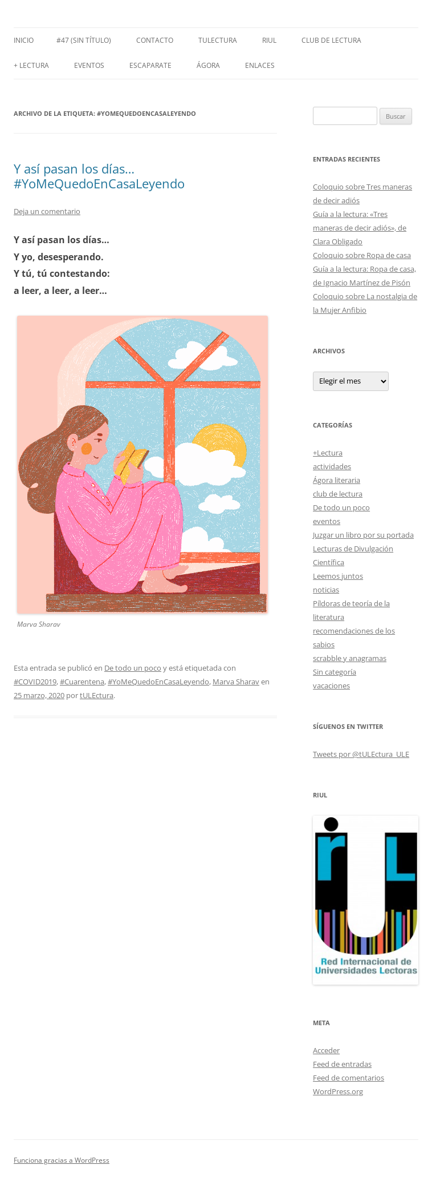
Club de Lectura (331, 40)
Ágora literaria (336, 480)
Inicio (24, 40)
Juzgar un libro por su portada (363, 535)
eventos (326, 521)
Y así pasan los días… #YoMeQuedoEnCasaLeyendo (99, 176)
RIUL (269, 40)
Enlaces (260, 65)
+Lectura (328, 453)
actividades (332, 466)
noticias (326, 590)
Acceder (326, 1050)
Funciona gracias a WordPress (61, 1160)
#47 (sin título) (83, 40)
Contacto (154, 40)
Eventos (89, 65)
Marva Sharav (236, 681)
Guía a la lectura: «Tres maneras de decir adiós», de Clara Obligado (359, 228)
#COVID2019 (35, 681)
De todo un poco (132, 668)
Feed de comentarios (348, 1078)
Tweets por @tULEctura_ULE (361, 754)
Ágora (208, 65)
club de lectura (337, 494)
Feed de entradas (342, 1064)
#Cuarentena (82, 681)
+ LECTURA (31, 65)
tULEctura (217, 40)
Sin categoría (334, 672)
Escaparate (150, 65)
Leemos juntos (338, 576)
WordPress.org (338, 1091)
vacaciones (331, 685)
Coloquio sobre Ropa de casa (362, 255)
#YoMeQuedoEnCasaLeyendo (158, 681)
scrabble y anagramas (349, 658)
